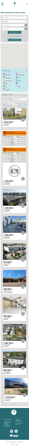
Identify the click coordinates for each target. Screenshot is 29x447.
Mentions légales (13, 441)
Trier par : (10, 99)
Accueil (7, 441)
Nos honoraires (20, 441)
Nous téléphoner (7, 425)
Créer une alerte (15, 39)
